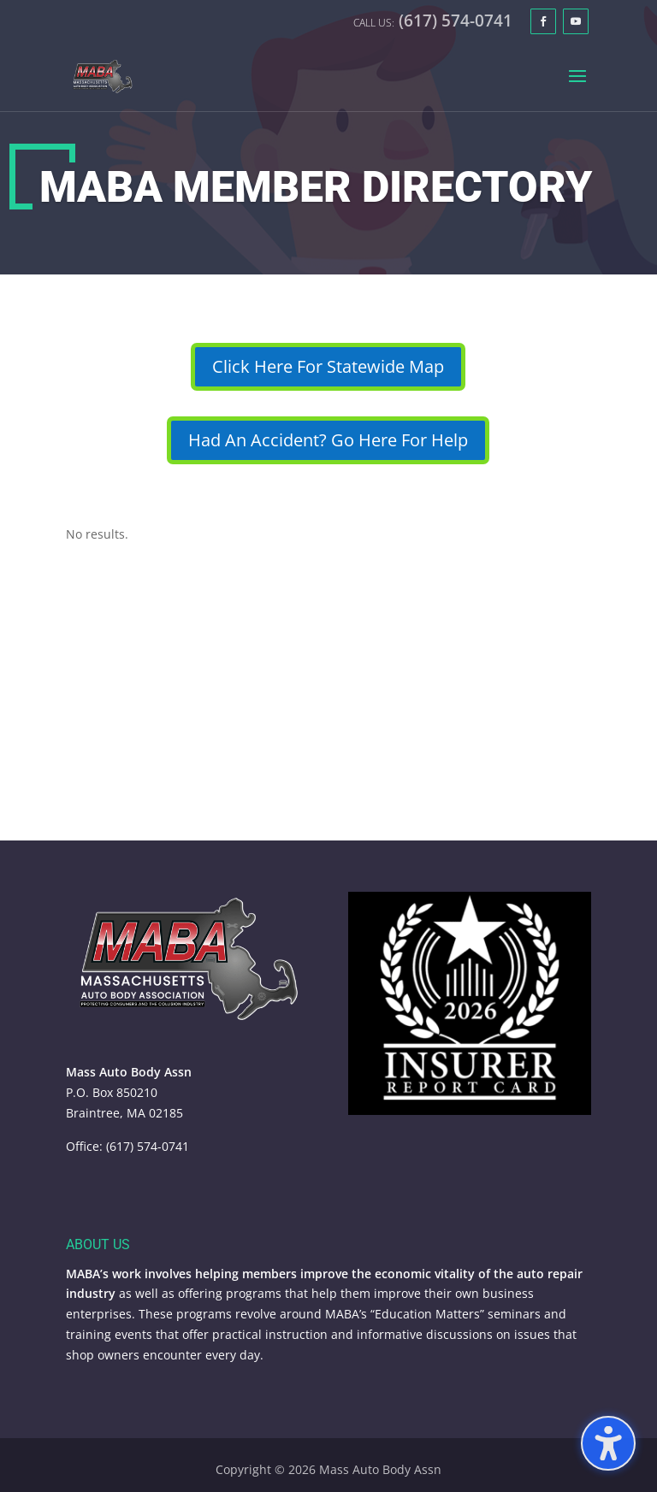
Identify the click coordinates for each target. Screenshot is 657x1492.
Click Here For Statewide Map (328, 366)
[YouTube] (576, 21)
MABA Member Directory (315, 187)
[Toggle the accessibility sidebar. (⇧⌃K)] (608, 1443)
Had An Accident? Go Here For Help (328, 439)
